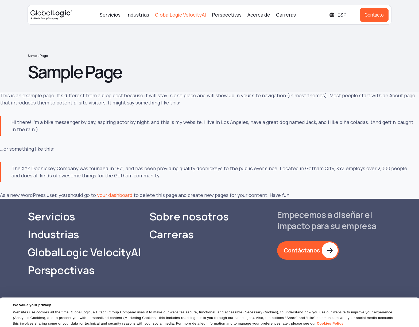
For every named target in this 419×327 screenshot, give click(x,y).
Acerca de (258, 14)
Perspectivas (227, 14)
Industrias (137, 14)
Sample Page (38, 55)
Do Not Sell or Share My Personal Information (353, 318)
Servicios (110, 14)
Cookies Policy (330, 307)
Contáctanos (302, 250)
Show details (23, 320)
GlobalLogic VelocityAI (180, 14)
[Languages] (342, 15)
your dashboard (115, 195)
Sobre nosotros (189, 216)
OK (282, 318)
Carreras (286, 14)
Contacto (374, 15)
